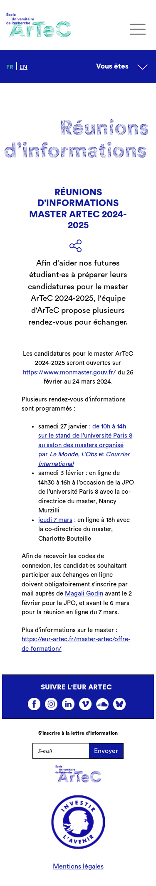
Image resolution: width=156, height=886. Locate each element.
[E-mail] (60, 751)
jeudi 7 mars (55, 520)
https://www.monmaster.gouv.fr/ (69, 372)
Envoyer (106, 751)
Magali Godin (84, 594)
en (23, 67)
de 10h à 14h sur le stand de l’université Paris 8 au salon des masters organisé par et (85, 445)
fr (9, 67)
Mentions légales (78, 866)
